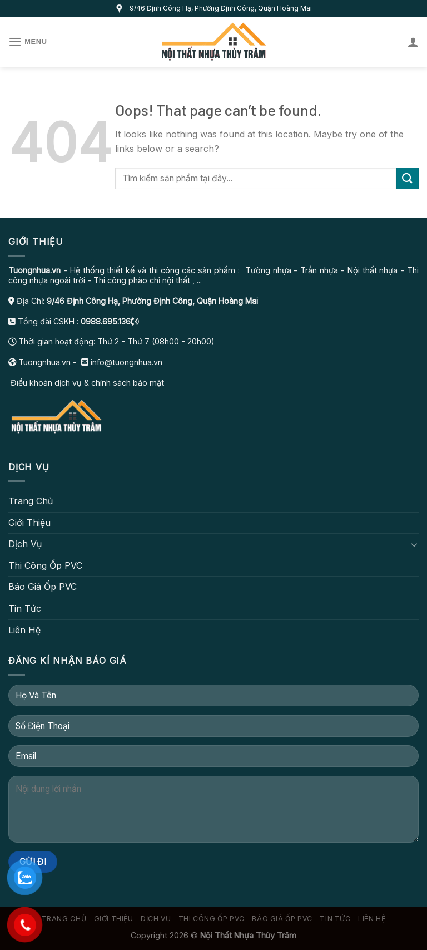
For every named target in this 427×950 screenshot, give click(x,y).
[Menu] (27, 41)
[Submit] (407, 178)
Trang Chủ (30, 500)
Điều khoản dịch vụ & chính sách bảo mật (86, 382)
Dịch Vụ (25, 543)
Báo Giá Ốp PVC (42, 586)
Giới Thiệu (29, 522)
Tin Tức (24, 608)
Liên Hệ (24, 630)
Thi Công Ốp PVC (45, 565)
